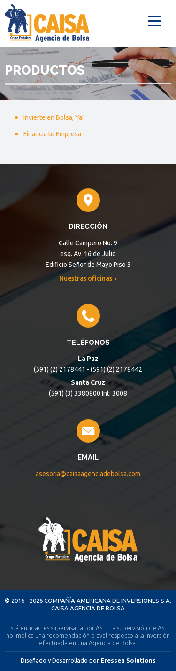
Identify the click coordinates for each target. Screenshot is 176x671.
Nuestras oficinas (86, 278)
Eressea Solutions (128, 660)
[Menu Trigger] (154, 20)
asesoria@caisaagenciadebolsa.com (88, 473)
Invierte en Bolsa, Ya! (53, 117)
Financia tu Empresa (52, 134)
